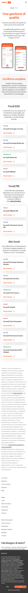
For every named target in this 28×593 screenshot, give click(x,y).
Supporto (4, 487)
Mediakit (3, 532)
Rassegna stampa (6, 529)
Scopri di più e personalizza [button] (14, 590)
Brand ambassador (7, 520)
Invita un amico (6, 523)
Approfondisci (15, 201)
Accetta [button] (20, 586)
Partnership (4, 507)
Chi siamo (4, 478)
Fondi (3, 497)
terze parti (21, 563)
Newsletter (4, 510)
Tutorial (3, 535)
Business (4, 481)
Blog (2, 490)
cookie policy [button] (19, 561)
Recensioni (4, 526)
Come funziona (5, 484)
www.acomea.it (18, 393)
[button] (26, 552)
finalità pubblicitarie (5, 570)
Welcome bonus (6, 503)
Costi (2, 500)
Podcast (3, 513)
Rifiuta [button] (7, 586)
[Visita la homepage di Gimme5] (6, 2)
